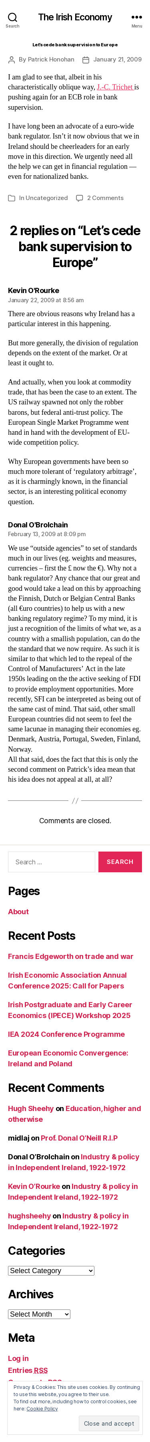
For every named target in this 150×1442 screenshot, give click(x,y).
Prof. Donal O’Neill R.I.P (79, 1138)
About (18, 911)
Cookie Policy (42, 1409)
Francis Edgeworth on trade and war (71, 956)
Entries (28, 1370)
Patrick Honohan (51, 59)
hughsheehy (29, 1216)
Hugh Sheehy (31, 1108)
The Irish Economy (75, 17)
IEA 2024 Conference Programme (66, 1034)
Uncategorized (47, 198)
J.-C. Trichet (115, 87)
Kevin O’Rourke (34, 1186)
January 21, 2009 (117, 59)
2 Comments (105, 198)
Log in (18, 1358)
